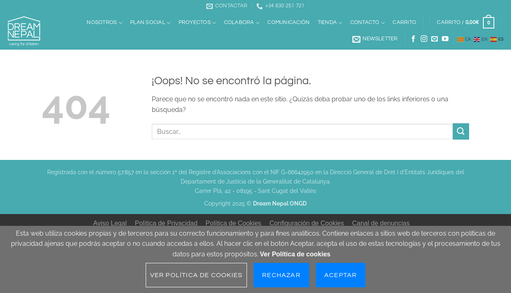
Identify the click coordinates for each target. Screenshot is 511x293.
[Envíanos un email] (434, 39)
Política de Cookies (233, 223)
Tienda (330, 23)
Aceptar (340, 275)
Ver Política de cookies (295, 254)
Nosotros (104, 23)
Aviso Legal (110, 223)
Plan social (150, 23)
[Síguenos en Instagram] (424, 39)
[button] (465, 23)
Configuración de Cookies (306, 223)
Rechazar (281, 275)
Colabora (242, 23)
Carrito (404, 22)
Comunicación (288, 22)
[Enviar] (461, 131)
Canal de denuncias (381, 223)
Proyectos (197, 23)
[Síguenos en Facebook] (413, 39)
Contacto (367, 23)
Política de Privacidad (166, 223)
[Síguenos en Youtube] (445, 39)
